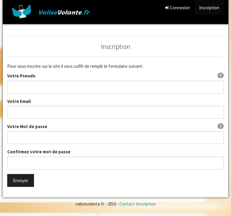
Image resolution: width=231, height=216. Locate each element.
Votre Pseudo (21, 76)
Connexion (177, 7)
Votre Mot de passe (27, 126)
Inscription (209, 7)
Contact (127, 204)
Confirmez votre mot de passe (38, 151)
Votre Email (19, 101)
